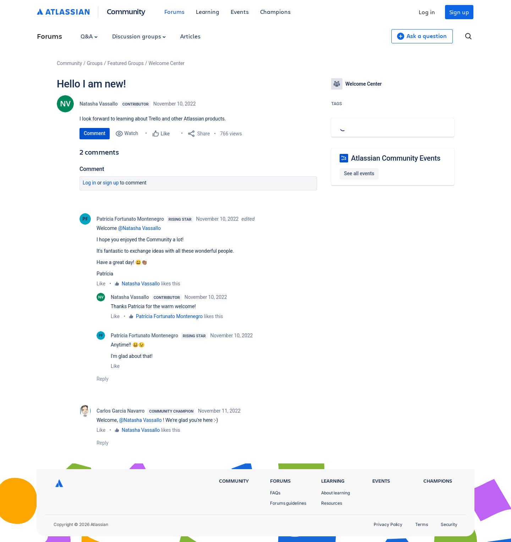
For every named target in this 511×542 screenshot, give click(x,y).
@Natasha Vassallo (139, 228)
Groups (95, 63)
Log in (427, 12)
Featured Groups (126, 63)
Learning (207, 11)
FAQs (275, 492)
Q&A (89, 36)
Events (240, 11)
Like (101, 283)
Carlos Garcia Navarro (120, 411)
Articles (190, 36)
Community (126, 11)
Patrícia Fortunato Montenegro (130, 219)
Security (449, 524)
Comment (94, 133)
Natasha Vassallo (98, 104)
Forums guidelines (288, 503)
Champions (275, 11)
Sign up (459, 12)
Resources (331, 503)
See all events (359, 173)
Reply (103, 379)
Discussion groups (139, 36)
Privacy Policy (388, 524)
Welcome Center (167, 63)
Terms (421, 524)
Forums (174, 11)
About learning (335, 492)
